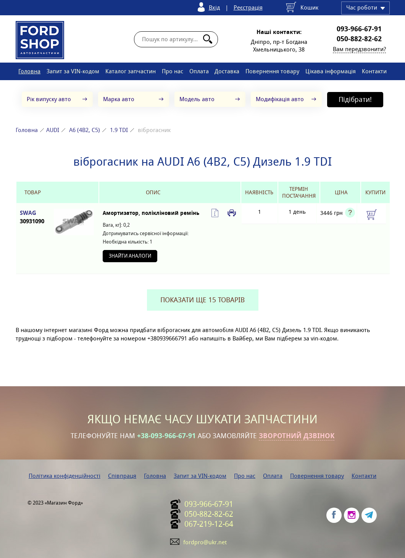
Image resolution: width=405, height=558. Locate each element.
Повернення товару (272, 71)
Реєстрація (248, 7)
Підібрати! (355, 99)
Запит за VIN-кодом (73, 71)
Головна (29, 71)
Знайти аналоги (130, 256)
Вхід (214, 7)
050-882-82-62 (359, 39)
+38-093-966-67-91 (166, 435)
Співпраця (122, 475)
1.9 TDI (119, 130)
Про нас (172, 71)
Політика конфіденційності (64, 475)
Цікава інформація (330, 71)
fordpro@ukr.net (205, 542)
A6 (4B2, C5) (84, 130)
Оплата (199, 71)
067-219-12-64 (208, 524)
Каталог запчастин (130, 71)
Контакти (374, 71)
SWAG (32, 217)
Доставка (227, 71)
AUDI (52, 130)
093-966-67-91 (359, 29)
